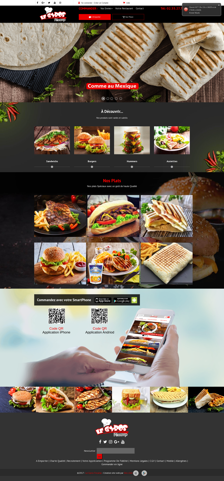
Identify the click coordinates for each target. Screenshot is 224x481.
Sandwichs (52, 161)
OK (99, 457)
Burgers (92, 161)
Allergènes (181, 460)
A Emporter (95, 17)
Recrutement (73, 460)
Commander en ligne (112, 464)
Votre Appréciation (92, 460)
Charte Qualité (57, 460)
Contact (140, 8)
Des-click (128, 472)
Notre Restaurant (124, 8)
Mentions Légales (139, 460)
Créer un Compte (101, 3)
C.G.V (152, 460)
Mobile (170, 460)
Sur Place (128, 17)
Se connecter (86, 3)
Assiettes (172, 161)
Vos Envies (107, 8)
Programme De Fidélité (116, 460)
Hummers (132, 161)
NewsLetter (89, 450)
